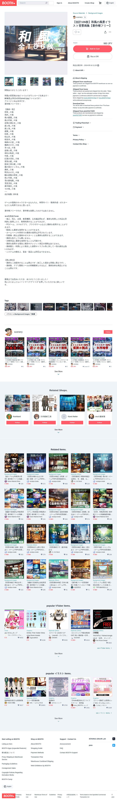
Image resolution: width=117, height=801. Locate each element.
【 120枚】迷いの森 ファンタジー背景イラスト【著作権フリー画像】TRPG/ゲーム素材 (36, 361)
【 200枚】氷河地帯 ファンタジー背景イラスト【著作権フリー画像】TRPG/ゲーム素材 (102, 361)
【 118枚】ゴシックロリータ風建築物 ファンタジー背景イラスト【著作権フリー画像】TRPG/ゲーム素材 (58, 361)
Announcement (65, 744)
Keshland (17, 417)
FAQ (61, 748)
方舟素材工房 (45, 417)
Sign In (59, 3)
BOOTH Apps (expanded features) (14, 748)
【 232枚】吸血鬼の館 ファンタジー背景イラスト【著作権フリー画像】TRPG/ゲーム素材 (14, 361)
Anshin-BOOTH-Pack (90, 98)
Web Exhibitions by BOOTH (41, 766)
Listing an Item (7, 744)
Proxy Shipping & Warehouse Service (12, 758)
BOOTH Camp (7, 779)
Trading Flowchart (82, 123)
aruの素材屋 (100, 417)
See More (58, 432)
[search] (46, 3)
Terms (75, 135)
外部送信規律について (72, 796)
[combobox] (33, 3)
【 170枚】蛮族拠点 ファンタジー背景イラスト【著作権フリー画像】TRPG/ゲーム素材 (80, 361)
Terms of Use (28, 796)
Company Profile (18, 796)
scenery (18, 332)
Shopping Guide (36, 748)
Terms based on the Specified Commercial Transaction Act (93, 796)
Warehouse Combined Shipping (42, 761)
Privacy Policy (78, 140)
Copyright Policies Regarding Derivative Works (12, 774)
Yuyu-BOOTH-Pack (104, 98)
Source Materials (79, 13)
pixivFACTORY (77, 115)
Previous (6, 43)
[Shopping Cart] (100, 3)
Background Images (95, 13)
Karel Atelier (73, 417)
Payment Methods (37, 753)
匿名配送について (8, 753)
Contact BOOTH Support (69, 753)
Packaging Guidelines (9, 764)
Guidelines (52, 795)
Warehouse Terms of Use (41, 796)
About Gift (79, 70)
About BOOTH (73, 3)
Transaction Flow (37, 757)
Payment (78, 127)
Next (65, 43)
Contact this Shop (80, 144)
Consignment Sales (9, 768)
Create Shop (89, 3)
